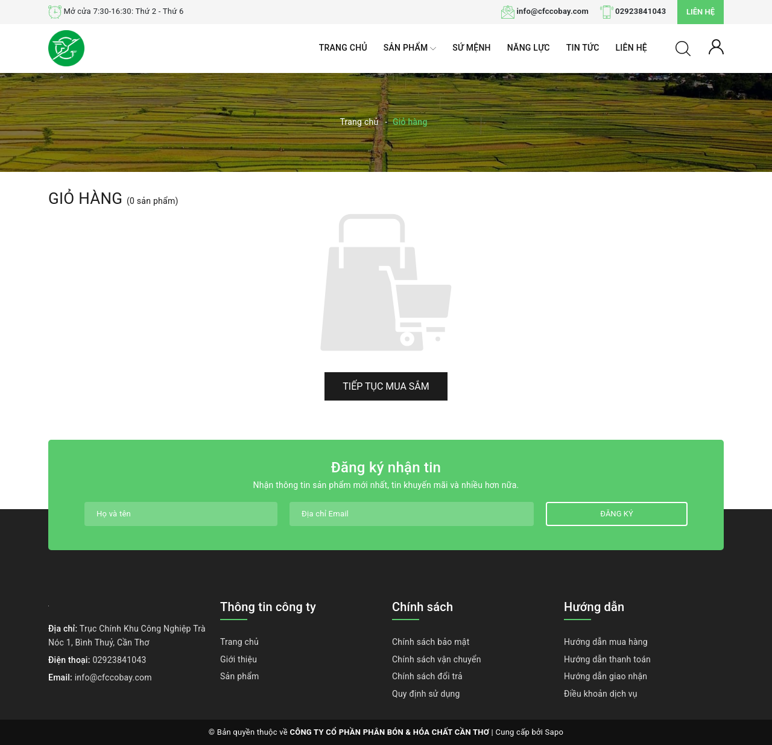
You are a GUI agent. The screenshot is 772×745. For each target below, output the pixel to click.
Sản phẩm (410, 48)
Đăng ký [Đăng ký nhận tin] (616, 513)
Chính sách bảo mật (430, 642)
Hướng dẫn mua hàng (606, 642)
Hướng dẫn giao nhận (605, 676)
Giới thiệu (238, 659)
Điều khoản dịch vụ (601, 694)
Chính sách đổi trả (427, 676)
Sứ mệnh (471, 47)
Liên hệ (700, 11)
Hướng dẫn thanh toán (607, 659)
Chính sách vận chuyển (436, 659)
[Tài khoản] (716, 46)
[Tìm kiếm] (683, 47)
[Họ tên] (180, 514)
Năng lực (528, 47)
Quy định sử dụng (426, 694)
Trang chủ (343, 47)
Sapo (554, 732)
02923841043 (640, 11)
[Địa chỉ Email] (412, 514)
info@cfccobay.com (552, 11)
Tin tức (583, 47)
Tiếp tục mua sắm (386, 386)
